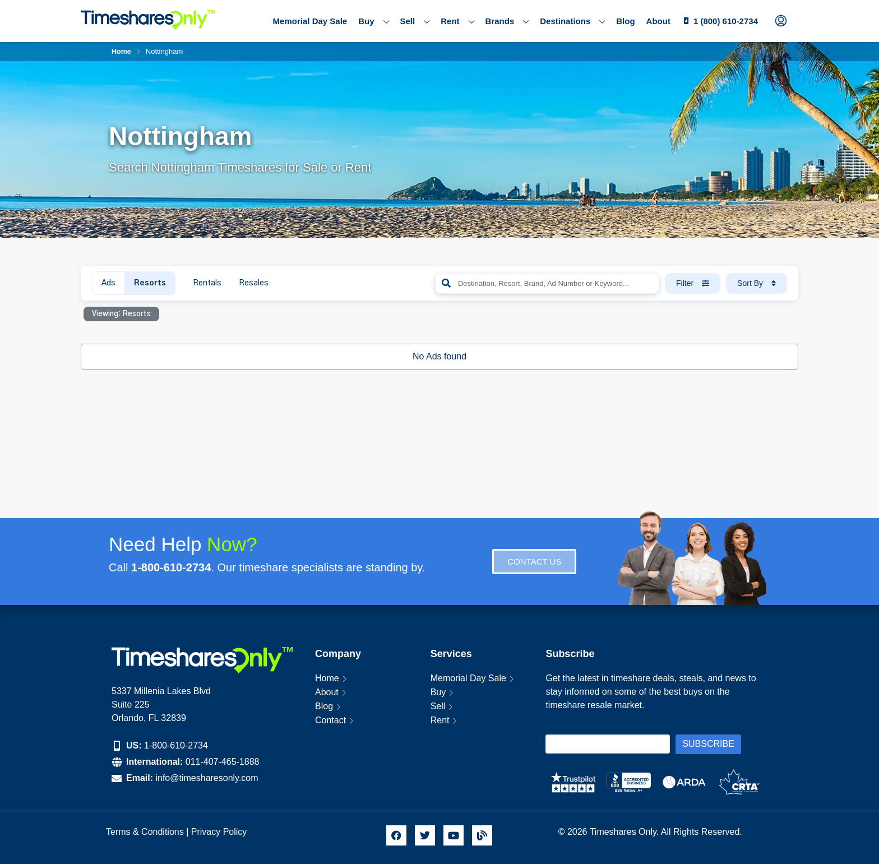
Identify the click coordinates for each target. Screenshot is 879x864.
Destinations (572, 21)
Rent (457, 21)
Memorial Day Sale (310, 21)
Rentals (207, 283)
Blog (625, 21)
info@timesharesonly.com (206, 778)
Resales (254, 283)
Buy (373, 21)
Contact (330, 720)
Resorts (150, 283)
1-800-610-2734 (176, 745)
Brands (507, 21)
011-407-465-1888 (223, 761)
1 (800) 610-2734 (725, 21)
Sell (415, 21)
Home (327, 678)
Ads (108, 283)
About (658, 21)
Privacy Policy (220, 832)
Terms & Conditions (145, 832)
